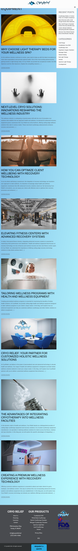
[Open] (75, 7)
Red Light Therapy (63, 57)
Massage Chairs (63, 52)
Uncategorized (62, 64)
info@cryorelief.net (15, 533)
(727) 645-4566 (15, 535)
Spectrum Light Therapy (65, 61)
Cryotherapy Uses (63, 47)
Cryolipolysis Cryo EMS (65, 45)
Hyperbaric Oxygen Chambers (66, 50)
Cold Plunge (62, 42)
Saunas (61, 59)
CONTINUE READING (5, 67)
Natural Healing (63, 54)
